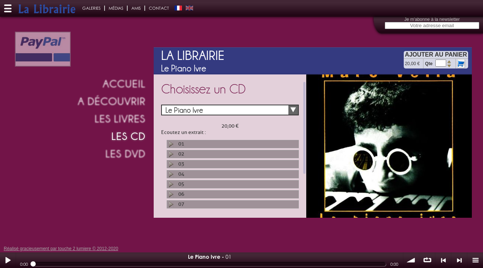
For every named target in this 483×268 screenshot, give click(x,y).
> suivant (459, 260)
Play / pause (8, 260)
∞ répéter (427, 260)
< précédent (443, 260)
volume (411, 260)
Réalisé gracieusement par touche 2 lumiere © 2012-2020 (61, 248)
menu (475, 260)
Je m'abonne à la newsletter (432, 19)
